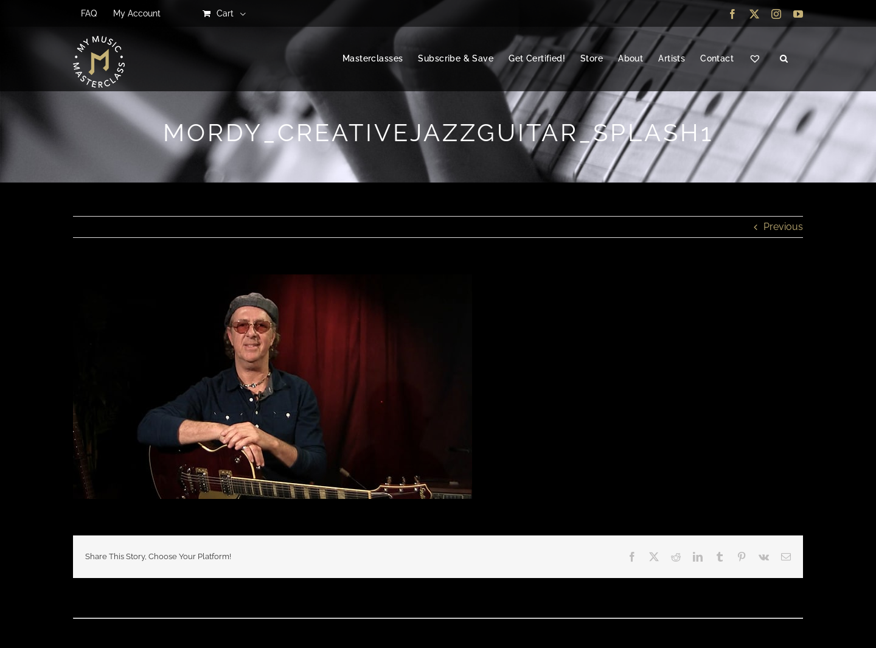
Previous (783, 226)
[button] (784, 59)
